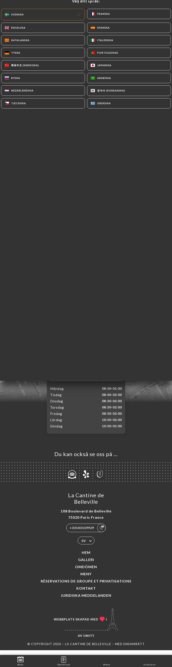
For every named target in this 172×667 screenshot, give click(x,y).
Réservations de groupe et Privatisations (86, 586)
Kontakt (86, 593)
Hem (86, 557)
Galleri (86, 564)
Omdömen (86, 571)
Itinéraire (150, 660)
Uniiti (88, 640)
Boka (20, 660)
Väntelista (63, 660)
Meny (86, 578)
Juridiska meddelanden (86, 600)
